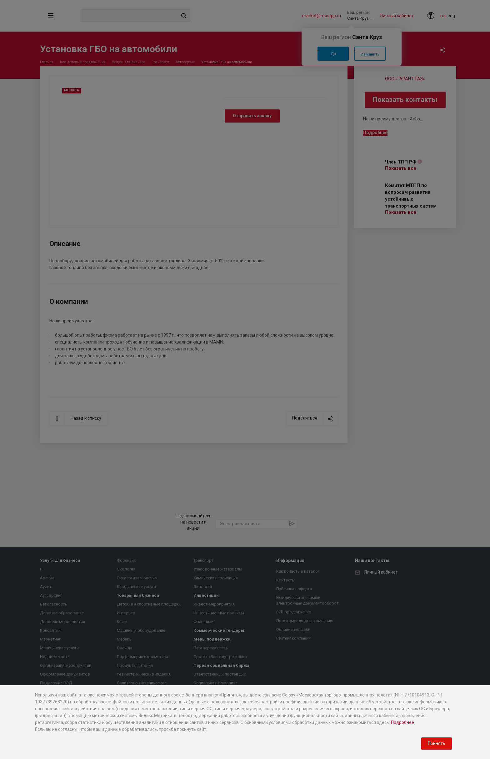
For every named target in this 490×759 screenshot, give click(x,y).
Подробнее (402, 722)
